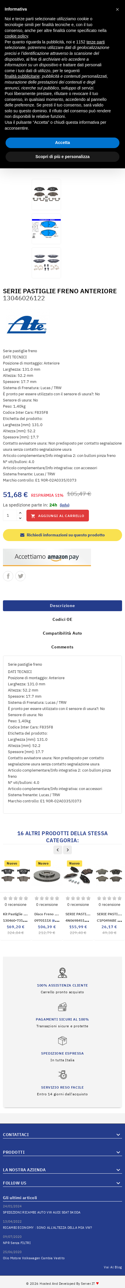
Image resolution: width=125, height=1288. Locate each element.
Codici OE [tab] (62, 619)
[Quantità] (10, 515)
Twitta (20, 576)
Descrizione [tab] (62, 605)
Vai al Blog (113, 1267)
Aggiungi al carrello (58, 515)
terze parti (96, 42)
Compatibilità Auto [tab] (62, 633)
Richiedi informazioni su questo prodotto (62, 535)
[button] (117, 9)
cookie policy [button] (16, 36)
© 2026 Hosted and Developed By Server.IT (62, 1284)
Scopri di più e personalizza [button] (62, 156)
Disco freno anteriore (52, 914)
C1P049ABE (111, 920)
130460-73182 (19, 920)
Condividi (8, 576)
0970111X (50, 920)
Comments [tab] (62, 647)
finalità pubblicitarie (22, 76)
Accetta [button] (62, 142)
